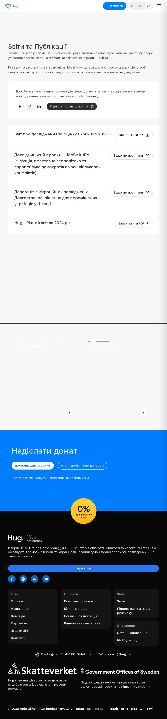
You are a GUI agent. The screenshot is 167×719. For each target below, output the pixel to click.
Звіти (121, 601)
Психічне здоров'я (78, 601)
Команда (18, 616)
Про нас (17, 601)
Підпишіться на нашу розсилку (133, 611)
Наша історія (21, 608)
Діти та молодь (75, 608)
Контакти (18, 638)
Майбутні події (128, 640)
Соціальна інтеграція (80, 616)
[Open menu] (159, 6)
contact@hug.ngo (118, 654)
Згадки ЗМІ (20, 630)
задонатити (83, 568)
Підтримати (115, 5)
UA (148, 5)
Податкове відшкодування (31, 478)
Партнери (19, 623)
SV (140, 5)
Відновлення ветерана (82, 623)
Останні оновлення (132, 633)
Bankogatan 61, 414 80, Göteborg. (66, 654)
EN (132, 5)
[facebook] (12, 579)
